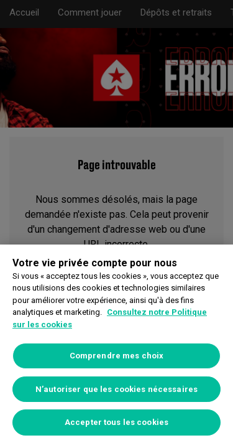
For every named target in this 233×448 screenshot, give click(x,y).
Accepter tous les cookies (116, 422)
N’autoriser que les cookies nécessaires (116, 389)
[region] (116, 346)
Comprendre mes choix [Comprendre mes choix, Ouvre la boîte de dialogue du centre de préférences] (117, 355)
